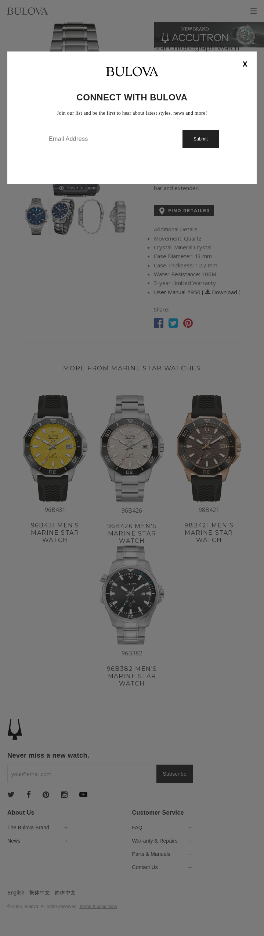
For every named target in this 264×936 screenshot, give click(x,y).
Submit (201, 139)
